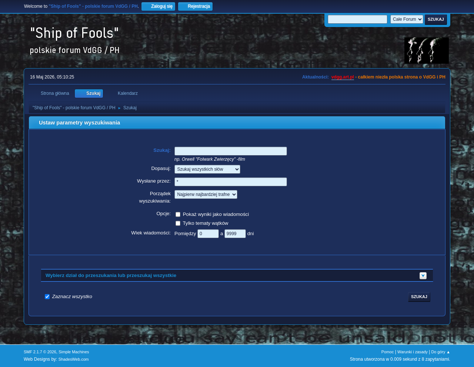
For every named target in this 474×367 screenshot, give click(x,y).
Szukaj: (162, 150)
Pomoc (387, 352)
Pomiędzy (185, 233)
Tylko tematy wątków (205, 223)
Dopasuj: (161, 168)
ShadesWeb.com (74, 359)
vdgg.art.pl (342, 77)
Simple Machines (74, 352)
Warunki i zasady (412, 352)
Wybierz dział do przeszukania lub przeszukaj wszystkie (111, 275)
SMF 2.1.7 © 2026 (40, 352)
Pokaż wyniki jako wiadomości (216, 214)
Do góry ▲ (440, 352)
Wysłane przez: (154, 181)
